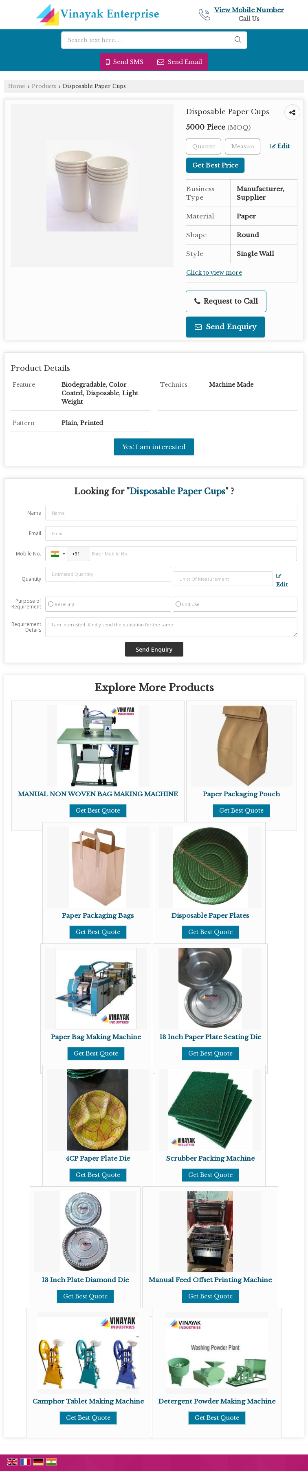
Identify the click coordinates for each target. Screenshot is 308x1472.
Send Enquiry (225, 327)
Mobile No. (28, 553)
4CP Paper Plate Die (98, 1158)
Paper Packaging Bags (98, 915)
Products (44, 86)
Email (35, 533)
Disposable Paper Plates (210, 915)
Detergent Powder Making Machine (216, 1401)
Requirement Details (26, 627)
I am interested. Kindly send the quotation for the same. (171, 627)
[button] (249, 10)
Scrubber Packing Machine (210, 1158)
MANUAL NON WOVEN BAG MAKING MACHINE (98, 794)
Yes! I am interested (154, 447)
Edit (280, 146)
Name (34, 512)
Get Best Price (215, 165)
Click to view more (214, 272)
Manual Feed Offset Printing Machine (210, 1280)
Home (16, 86)
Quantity (31, 578)
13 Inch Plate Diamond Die (85, 1280)
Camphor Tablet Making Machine (88, 1401)
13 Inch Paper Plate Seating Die (210, 1037)
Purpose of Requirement (26, 604)
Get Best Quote (98, 810)
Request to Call (226, 301)
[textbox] (242, 146)
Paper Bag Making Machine (96, 1037)
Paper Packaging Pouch (241, 794)
